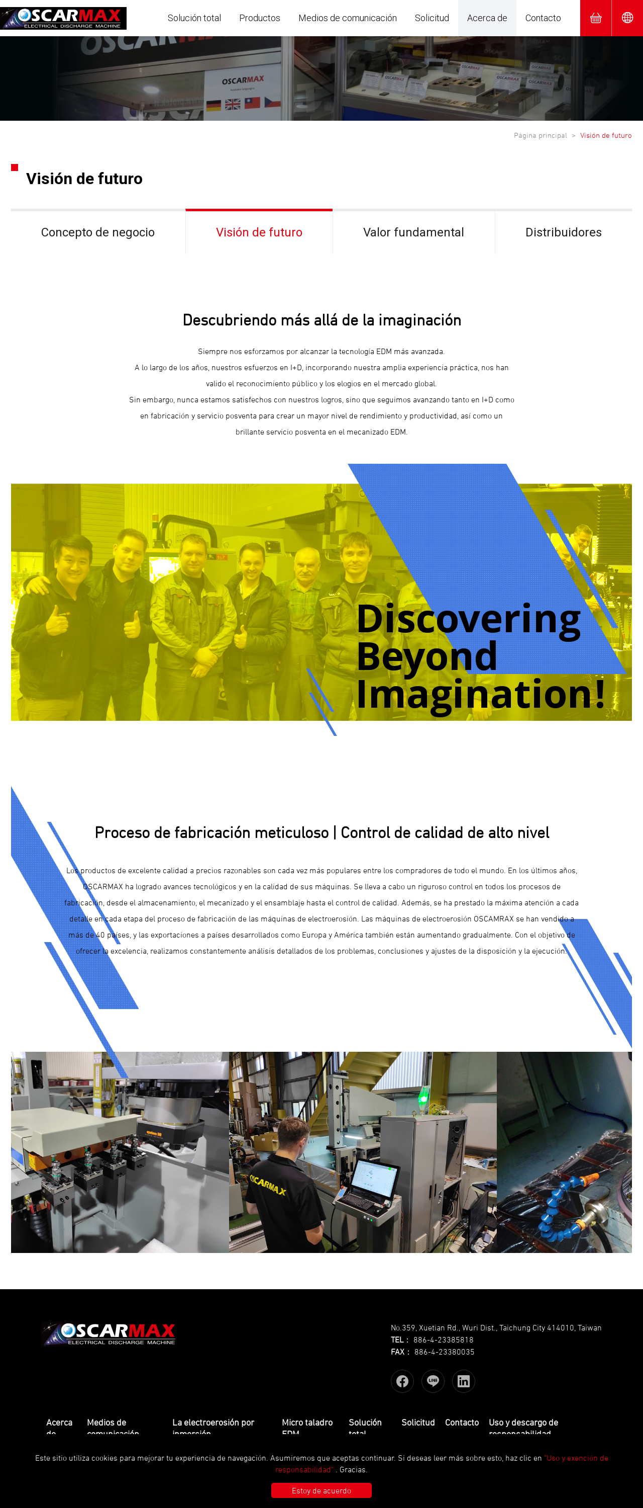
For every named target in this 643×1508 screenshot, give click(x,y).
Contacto (543, 18)
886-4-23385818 (443, 1339)
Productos (259, 18)
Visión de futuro (259, 232)
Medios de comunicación (347, 18)
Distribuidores (563, 232)
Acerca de (487, 18)
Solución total (194, 18)
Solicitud (432, 18)
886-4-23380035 (444, 1351)
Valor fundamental (413, 232)
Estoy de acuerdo (321, 1490)
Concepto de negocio (98, 232)
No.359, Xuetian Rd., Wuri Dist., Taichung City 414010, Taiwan (496, 1327)
